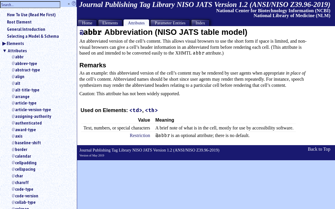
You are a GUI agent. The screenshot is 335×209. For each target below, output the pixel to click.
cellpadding (26, 162)
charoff (22, 182)
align (19, 76)
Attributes (17, 50)
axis (18, 136)
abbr (19, 57)
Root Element (19, 22)
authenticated (28, 123)
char (19, 176)
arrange (22, 96)
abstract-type (27, 70)
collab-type (25, 202)
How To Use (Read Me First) (31, 14)
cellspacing (25, 169)
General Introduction (26, 29)
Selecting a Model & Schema (33, 36)
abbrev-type (26, 63)
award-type (25, 129)
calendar (23, 156)
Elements (15, 43)
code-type (24, 189)
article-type (26, 103)
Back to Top (319, 149)
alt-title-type (27, 90)
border (21, 149)
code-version (26, 196)
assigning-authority (33, 116)
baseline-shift (28, 142)
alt (17, 83)
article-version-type (33, 109)
